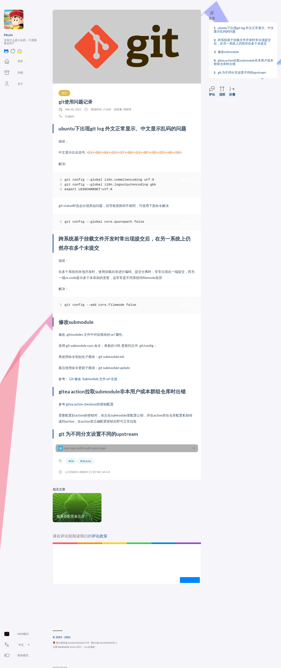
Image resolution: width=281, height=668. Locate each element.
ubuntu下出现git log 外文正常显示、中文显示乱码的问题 (244, 29)
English (69, 116)
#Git (71, 461)
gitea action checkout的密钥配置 (90, 404)
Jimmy (73, 646)
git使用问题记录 (75, 102)
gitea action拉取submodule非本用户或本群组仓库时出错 (243, 62)
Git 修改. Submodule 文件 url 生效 (93, 379)
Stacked (62, 646)
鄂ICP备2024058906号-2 (104, 642)
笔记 (64, 93)
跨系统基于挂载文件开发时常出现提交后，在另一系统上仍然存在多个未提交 (242, 41)
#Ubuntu (85, 461)
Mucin (8, 35)
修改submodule (228, 52)
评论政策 (99, 536)
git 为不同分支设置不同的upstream (242, 72)
